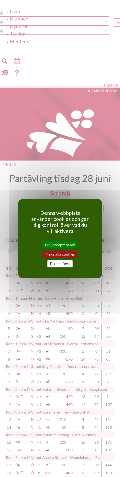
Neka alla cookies (60, 254)
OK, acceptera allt (60, 244)
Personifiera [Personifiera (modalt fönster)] (60, 263)
